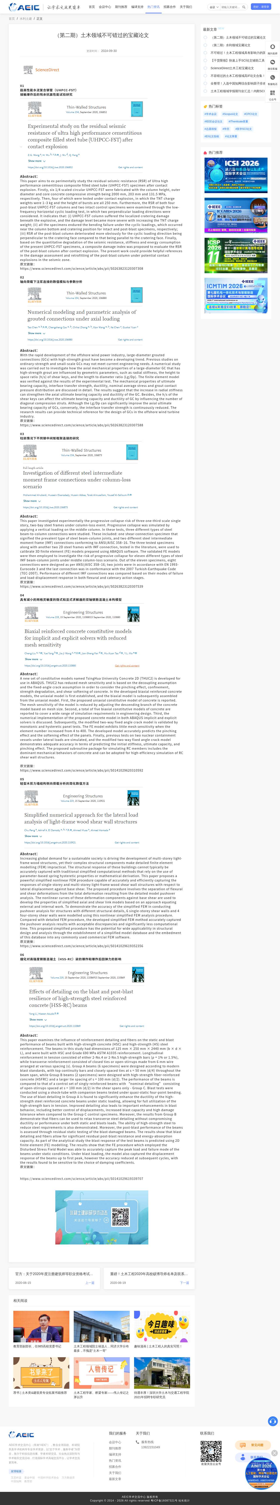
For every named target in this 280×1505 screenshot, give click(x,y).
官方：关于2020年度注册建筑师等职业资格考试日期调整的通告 (54, 1274)
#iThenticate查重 (238, 121)
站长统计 (184, 1500)
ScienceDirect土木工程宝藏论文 (232, 68)
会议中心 (105, 7)
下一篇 (184, 1283)
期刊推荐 (121, 7)
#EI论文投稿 (212, 136)
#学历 (226, 128)
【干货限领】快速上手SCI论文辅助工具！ (239, 60)
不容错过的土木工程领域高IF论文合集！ (238, 76)
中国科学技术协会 (48, 1477)
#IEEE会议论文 (213, 121)
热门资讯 (153, 7)
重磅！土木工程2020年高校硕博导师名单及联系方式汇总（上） (149, 1274)
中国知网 (16, 1481)
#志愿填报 (211, 128)
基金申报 (29, 1477)
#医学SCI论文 (243, 128)
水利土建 (26, 18)
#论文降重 (231, 136)
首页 (92, 7)
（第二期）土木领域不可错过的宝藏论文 (238, 37)
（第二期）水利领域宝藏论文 (230, 45)
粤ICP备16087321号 (164, 1500)
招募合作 (170, 7)
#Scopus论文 (230, 114)
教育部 (28, 1481)
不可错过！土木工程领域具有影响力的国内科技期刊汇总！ (240, 53)
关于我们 (186, 7)
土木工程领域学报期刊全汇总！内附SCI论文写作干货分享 (240, 91)
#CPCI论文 (250, 114)
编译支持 (137, 7)
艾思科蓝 (16, 1477)
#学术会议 (211, 114)
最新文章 (115, 1479)
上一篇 (89, 1283)
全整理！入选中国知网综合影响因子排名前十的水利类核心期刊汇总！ (240, 83)
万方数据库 (68, 1477)
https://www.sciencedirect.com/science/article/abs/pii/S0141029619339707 (81, 1178)
